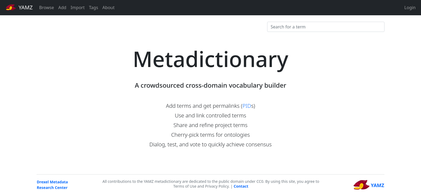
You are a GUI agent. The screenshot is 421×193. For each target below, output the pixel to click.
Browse (46, 7)
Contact (241, 186)
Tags (93, 7)
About (108, 7)
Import (78, 7)
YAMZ (19, 7)
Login (410, 7)
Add (62, 7)
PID (246, 105)
